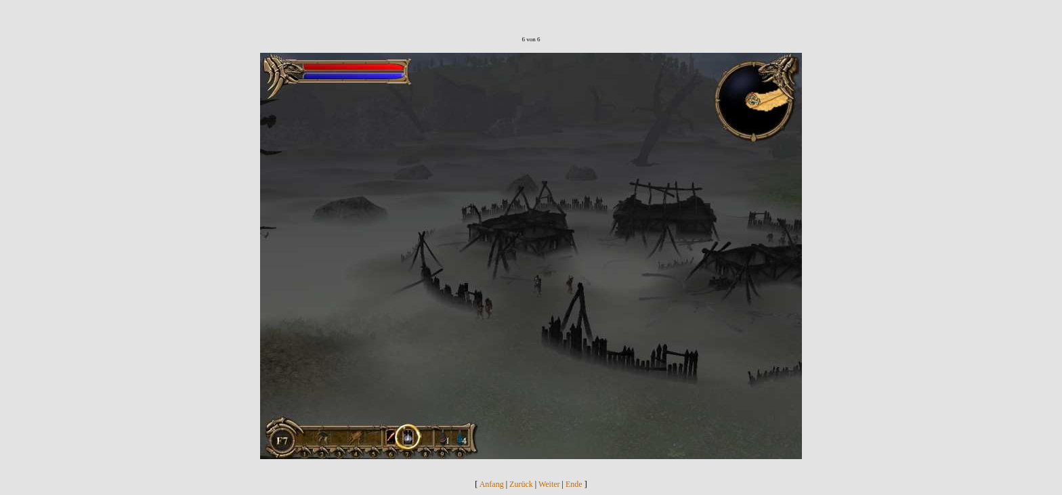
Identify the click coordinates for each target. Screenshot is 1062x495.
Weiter (549, 484)
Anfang (492, 484)
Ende (574, 484)
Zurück (521, 484)
